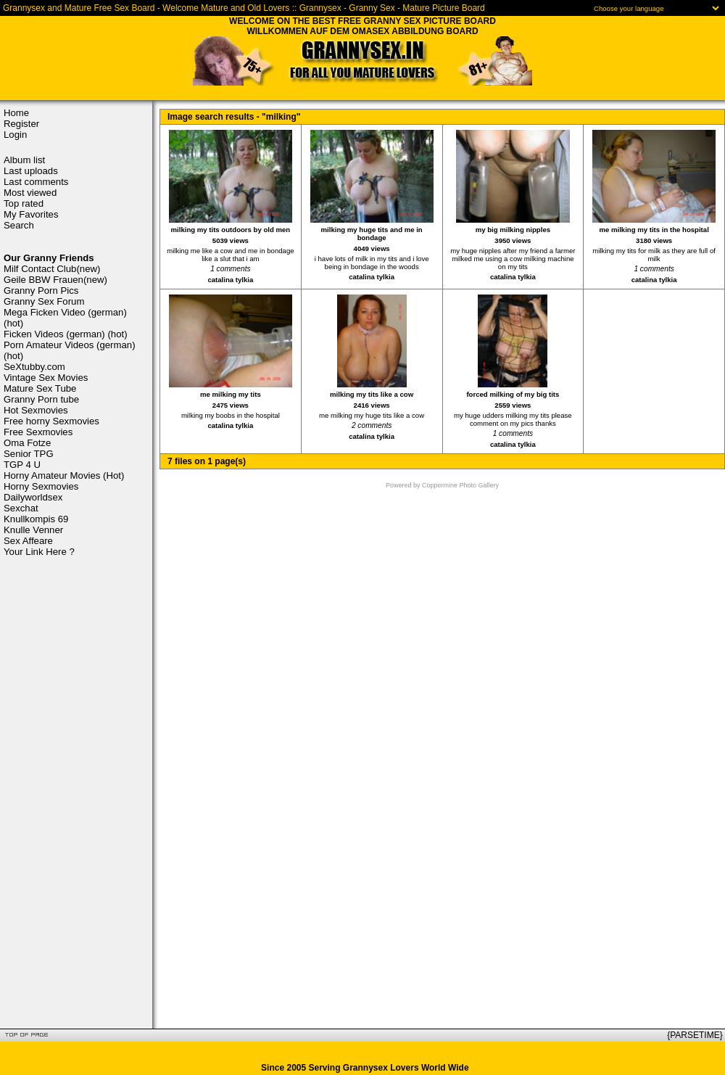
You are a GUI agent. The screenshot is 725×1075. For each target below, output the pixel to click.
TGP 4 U (22, 464)
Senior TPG (29, 453)
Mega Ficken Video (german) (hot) (65, 318)
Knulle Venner (33, 529)
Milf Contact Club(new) (52, 268)
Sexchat (21, 508)
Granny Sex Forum (44, 301)
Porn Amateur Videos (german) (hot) (70, 350)
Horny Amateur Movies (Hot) (64, 475)
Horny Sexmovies (41, 486)
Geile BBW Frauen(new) (55, 279)
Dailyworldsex (33, 497)
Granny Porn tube (41, 399)
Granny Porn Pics (41, 290)
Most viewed (30, 192)
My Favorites (31, 214)
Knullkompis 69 (36, 519)
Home (16, 112)
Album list (24, 160)
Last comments (36, 181)
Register (21, 123)
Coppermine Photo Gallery (460, 485)
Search (19, 225)
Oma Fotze (27, 442)
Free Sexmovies (38, 432)
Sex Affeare (28, 540)
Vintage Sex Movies (46, 377)
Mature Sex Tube (40, 388)
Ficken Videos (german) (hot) (66, 334)
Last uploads (31, 170)
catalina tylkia (230, 280)
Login (15, 134)
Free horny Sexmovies (51, 421)
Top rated (24, 203)
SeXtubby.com (34, 366)
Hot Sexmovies (36, 410)
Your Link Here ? (39, 551)
